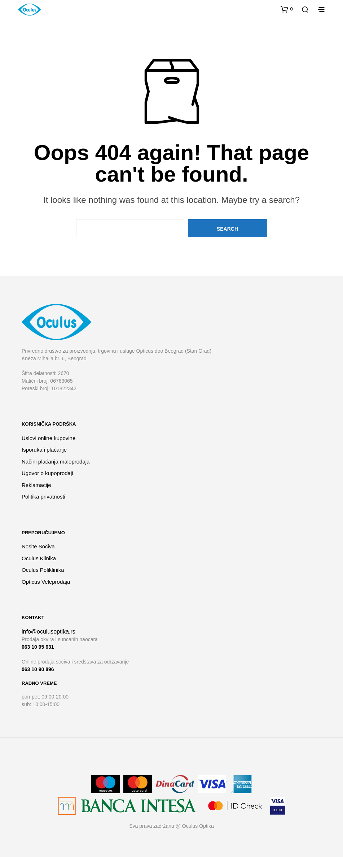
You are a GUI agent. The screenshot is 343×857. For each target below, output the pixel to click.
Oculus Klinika (39, 558)
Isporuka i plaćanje (44, 450)
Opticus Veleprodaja (46, 582)
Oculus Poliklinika (43, 570)
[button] (287, 9)
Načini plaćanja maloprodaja (55, 461)
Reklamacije (36, 485)
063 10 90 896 (38, 669)
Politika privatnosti (43, 496)
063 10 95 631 (38, 647)
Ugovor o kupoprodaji (47, 473)
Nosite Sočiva (38, 546)
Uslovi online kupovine (48, 438)
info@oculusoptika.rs (48, 631)
